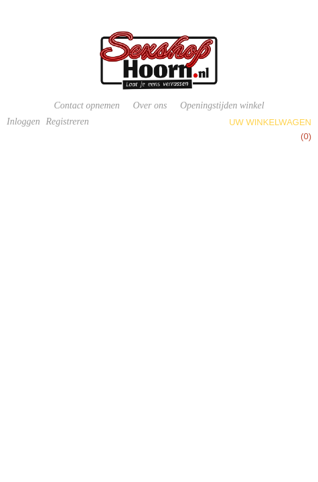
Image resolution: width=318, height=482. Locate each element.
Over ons (150, 105)
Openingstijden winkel (222, 105)
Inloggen (23, 121)
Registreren (67, 121)
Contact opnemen (86, 105)
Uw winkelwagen (270, 122)
